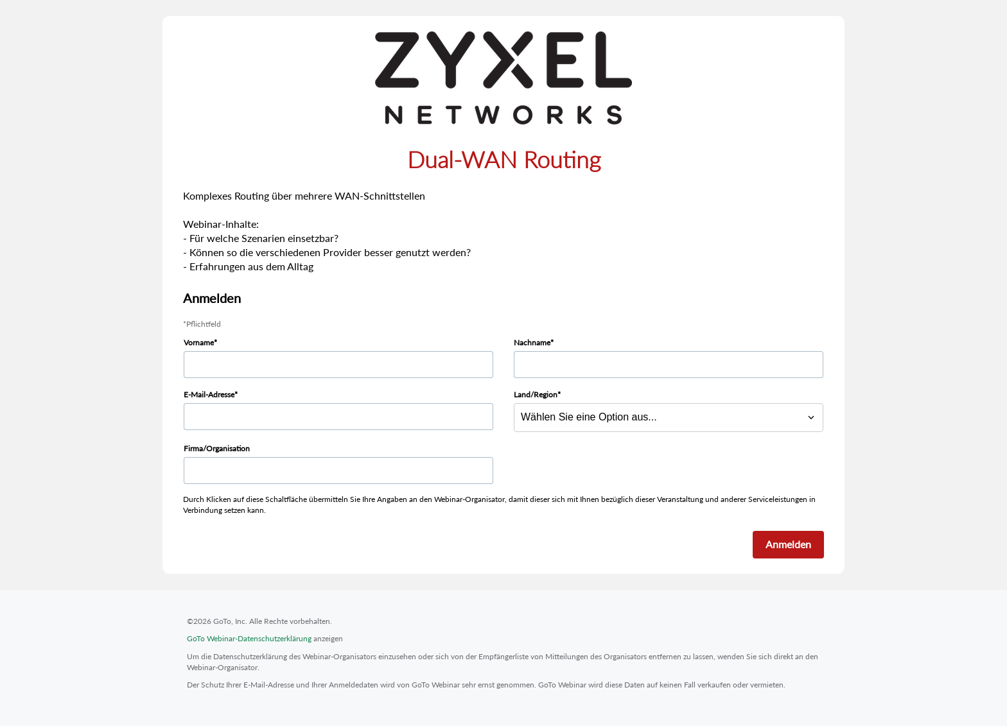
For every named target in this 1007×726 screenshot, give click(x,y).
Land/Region (535, 394)
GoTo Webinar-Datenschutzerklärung (249, 638)
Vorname (199, 342)
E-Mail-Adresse (209, 394)
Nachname (532, 342)
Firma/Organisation (217, 448)
